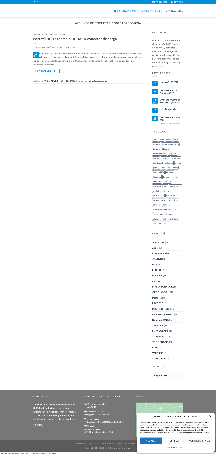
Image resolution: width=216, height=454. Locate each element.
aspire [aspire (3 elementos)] (169, 140)
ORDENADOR (38, 35)
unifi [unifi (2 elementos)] (164, 219)
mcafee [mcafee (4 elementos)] (175, 177)
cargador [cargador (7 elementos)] (172, 153)
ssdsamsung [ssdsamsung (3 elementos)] (158, 214)
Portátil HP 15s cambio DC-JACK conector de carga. (75, 39)
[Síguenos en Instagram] (37, 2)
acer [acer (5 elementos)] (162, 140)
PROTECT (157, 303)
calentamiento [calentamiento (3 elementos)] (159, 153)
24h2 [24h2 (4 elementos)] (155, 140)
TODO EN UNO (160, 341)
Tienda (159, 10)
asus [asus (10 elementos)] (176, 140)
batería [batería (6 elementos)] (156, 149)
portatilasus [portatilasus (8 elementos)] (158, 195)
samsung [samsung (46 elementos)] (157, 205)
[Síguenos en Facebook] (34, 2)
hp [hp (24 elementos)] (169, 167)
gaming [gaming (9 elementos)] (156, 167)
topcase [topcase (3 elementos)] (169, 214)
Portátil (49, 35)
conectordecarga (96, 81)
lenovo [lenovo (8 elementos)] (166, 177)
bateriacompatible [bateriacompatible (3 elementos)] (170, 144)
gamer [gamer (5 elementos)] (178, 163)
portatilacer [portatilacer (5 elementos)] (168, 191)
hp (106, 81)
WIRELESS (157, 352)
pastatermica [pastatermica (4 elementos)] (175, 186)
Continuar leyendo (46, 71)
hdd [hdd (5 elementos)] (163, 167)
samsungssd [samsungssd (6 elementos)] (168, 205)
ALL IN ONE (158, 242)
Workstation (159, 358)
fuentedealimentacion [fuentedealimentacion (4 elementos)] (163, 163)
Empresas (171, 11)
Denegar (175, 440)
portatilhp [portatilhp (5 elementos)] (170, 195)
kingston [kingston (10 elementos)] (157, 177)
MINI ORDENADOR (162, 286)
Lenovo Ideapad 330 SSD (170, 118)
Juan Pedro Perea (67, 47)
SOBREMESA (159, 336)
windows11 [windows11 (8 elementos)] (163, 223)
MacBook (157, 275)
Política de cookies (174, 447)
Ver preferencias (199, 440)
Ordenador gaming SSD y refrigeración (170, 101)
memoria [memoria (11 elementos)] (157, 181)
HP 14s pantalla (168, 109)
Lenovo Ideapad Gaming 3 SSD (168, 91)
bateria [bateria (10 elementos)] (156, 144)
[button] (210, 416)
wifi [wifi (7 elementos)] (154, 223)
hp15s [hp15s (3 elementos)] (175, 167)
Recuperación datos (163, 314)
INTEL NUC (158, 270)
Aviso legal (81, 444)
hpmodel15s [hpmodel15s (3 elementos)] (158, 172)
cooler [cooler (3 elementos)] (156, 158)
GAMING (157, 258)
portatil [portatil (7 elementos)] (156, 191)
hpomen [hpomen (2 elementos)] (169, 172)
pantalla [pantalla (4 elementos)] (167, 181)
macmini (156, 281)
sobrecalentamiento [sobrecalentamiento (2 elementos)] (162, 209)
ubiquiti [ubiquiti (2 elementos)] (156, 219)
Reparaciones (130, 10)
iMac (154, 264)
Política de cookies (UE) (128, 444)
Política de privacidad (101, 444)
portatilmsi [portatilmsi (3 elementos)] (173, 200)
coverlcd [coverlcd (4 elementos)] (165, 158)
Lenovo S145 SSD (169, 82)
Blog (180, 11)
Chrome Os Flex (160, 253)
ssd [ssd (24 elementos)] (175, 209)
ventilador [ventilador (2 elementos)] (173, 219)
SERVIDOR (158, 325)
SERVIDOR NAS (160, 330)
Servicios (147, 10)
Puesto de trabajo (161, 308)
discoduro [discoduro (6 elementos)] (176, 158)
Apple (155, 247)
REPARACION (59, 35)
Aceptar (151, 440)
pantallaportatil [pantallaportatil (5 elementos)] (160, 186)
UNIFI (155, 347)
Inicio (117, 11)
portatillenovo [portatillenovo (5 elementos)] (159, 200)
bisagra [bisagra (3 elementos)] (165, 149)
